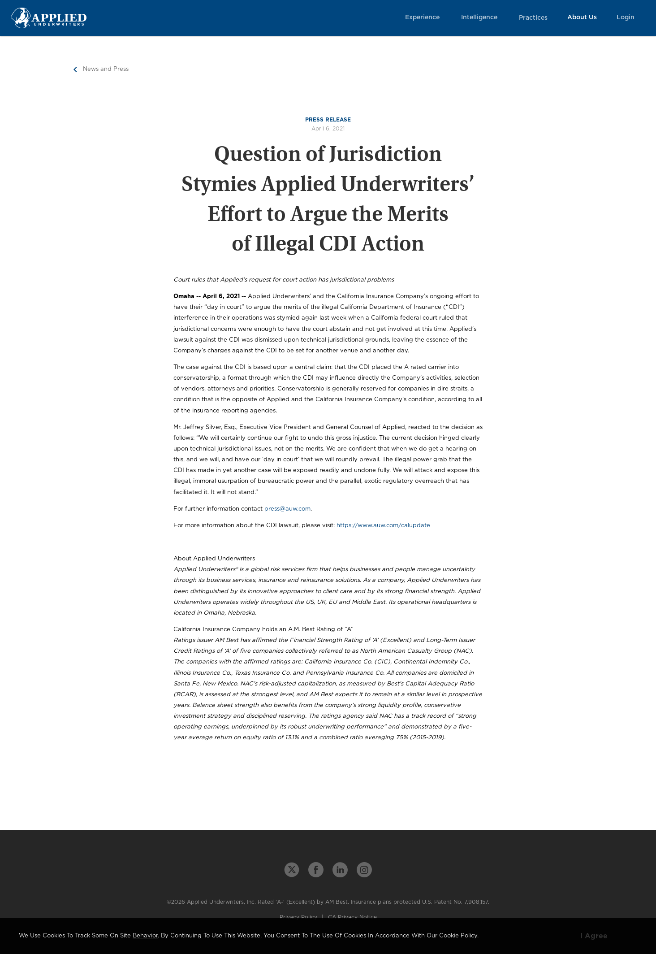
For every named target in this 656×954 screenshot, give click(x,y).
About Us (582, 17)
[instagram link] (364, 869)
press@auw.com (287, 509)
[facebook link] (316, 869)
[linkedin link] (340, 869)
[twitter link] (291, 869)
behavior (145, 936)
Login (625, 17)
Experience (422, 17)
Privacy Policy (298, 917)
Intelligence (479, 17)
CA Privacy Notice (352, 917)
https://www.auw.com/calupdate (383, 526)
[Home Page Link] (48, 18)
